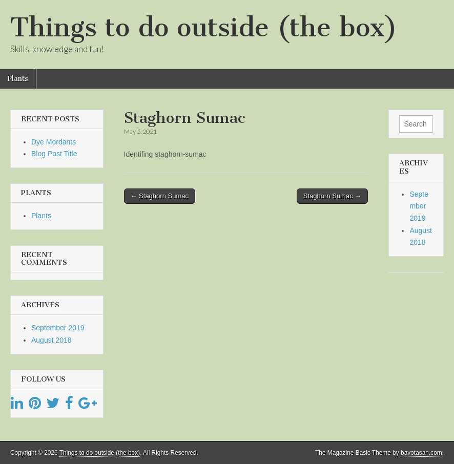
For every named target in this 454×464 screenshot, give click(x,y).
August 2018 (51, 340)
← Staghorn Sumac (160, 196)
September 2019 (58, 328)
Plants (18, 78)
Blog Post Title (54, 154)
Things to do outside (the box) (203, 27)
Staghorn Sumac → (332, 196)
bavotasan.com (421, 452)
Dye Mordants (53, 142)
